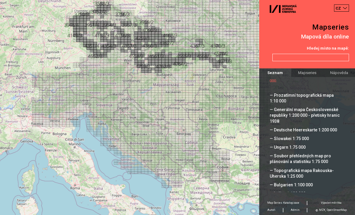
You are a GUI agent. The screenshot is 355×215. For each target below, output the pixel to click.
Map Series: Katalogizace (283, 202)
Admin (295, 209)
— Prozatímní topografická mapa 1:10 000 (302, 98)
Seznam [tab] (275, 72)
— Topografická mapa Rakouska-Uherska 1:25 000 (302, 173)
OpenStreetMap (337, 209)
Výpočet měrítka (331, 202)
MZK (322, 209)
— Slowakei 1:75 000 (289, 138)
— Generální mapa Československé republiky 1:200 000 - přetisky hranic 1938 (305, 115)
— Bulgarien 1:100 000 (291, 184)
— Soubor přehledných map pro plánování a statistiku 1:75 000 (300, 158)
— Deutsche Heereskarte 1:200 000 (303, 130)
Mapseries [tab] (307, 72)
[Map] (177, 107)
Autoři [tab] (271, 209)
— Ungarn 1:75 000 (288, 147)
